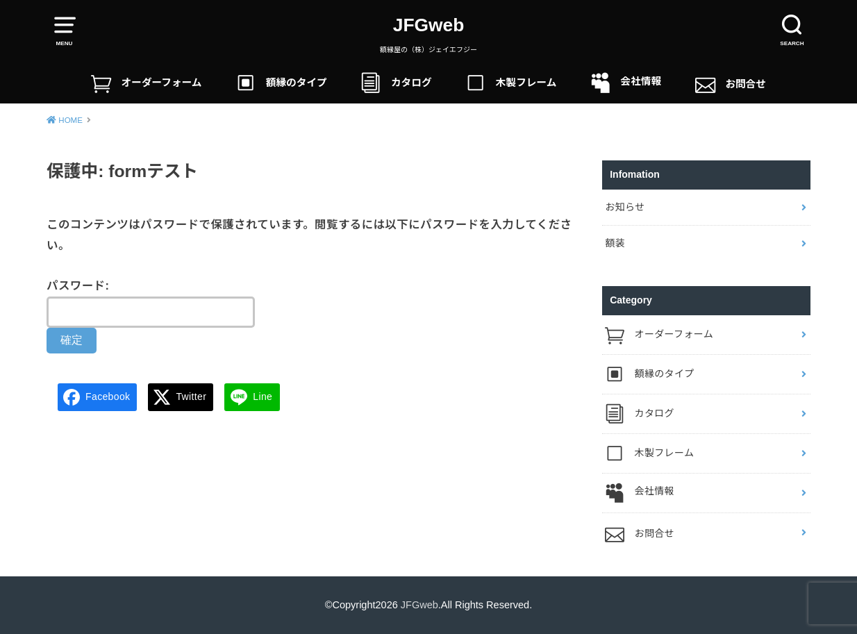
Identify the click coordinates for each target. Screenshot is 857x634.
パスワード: (151, 303)
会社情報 (625, 83)
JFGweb (429, 25)
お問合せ (730, 83)
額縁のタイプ (281, 83)
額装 (615, 243)
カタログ (395, 83)
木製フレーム (510, 83)
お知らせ (624, 206)
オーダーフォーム (146, 83)
